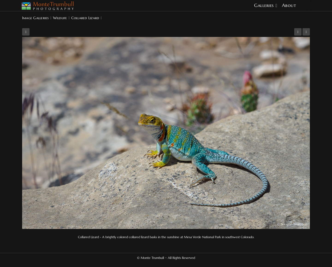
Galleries (264, 5)
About (289, 5)
